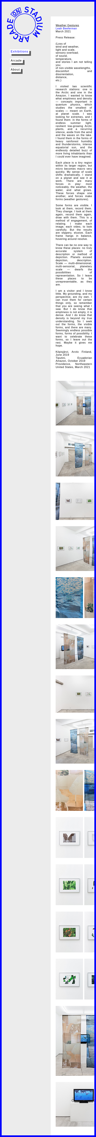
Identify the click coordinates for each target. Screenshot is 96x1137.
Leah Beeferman (66, 28)
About (15, 69)
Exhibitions (19, 51)
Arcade (16, 60)
